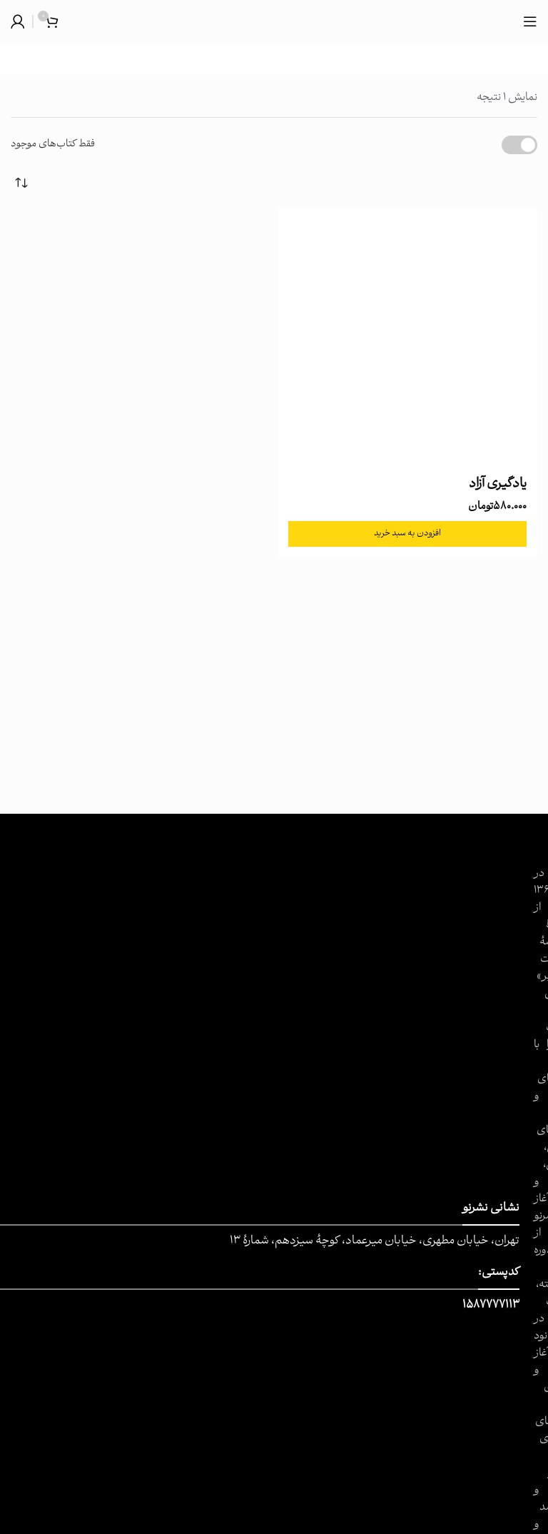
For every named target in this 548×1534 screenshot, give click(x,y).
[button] (407, 534)
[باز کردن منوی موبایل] (530, 21)
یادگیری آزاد (498, 484)
